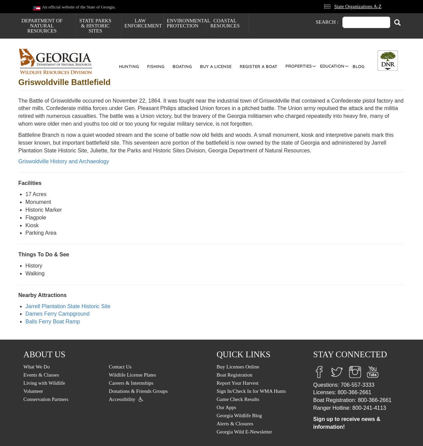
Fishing (155, 66)
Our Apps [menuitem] (226, 407)
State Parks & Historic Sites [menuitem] (95, 26)
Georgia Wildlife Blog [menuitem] (239, 415)
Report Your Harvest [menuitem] (238, 383)
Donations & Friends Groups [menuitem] (138, 391)
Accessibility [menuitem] (122, 399)
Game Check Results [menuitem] (238, 399)
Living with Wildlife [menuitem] (44, 383)
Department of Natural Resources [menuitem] (41, 26)
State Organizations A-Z (358, 6)
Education (332, 66)
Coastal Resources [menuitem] (225, 23)
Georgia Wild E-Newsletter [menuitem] (244, 431)
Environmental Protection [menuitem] (186, 23)
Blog (358, 66)
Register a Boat (258, 66)
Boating (182, 66)
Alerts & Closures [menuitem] (235, 423)
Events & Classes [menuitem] (41, 375)
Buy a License (215, 66)
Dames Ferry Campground (57, 314)
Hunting (129, 66)
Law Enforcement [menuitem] (143, 23)
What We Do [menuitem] (36, 366)
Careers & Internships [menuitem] (131, 383)
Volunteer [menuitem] (33, 391)
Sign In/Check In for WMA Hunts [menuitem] (251, 391)
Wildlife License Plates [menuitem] (132, 375)
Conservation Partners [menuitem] (45, 399)
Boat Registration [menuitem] (234, 375)
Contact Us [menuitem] (120, 366)
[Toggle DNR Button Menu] (388, 60)
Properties (298, 66)
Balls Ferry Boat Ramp (52, 321)
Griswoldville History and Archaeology (63, 161)
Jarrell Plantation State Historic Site (67, 306)
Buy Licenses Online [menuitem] (238, 366)
